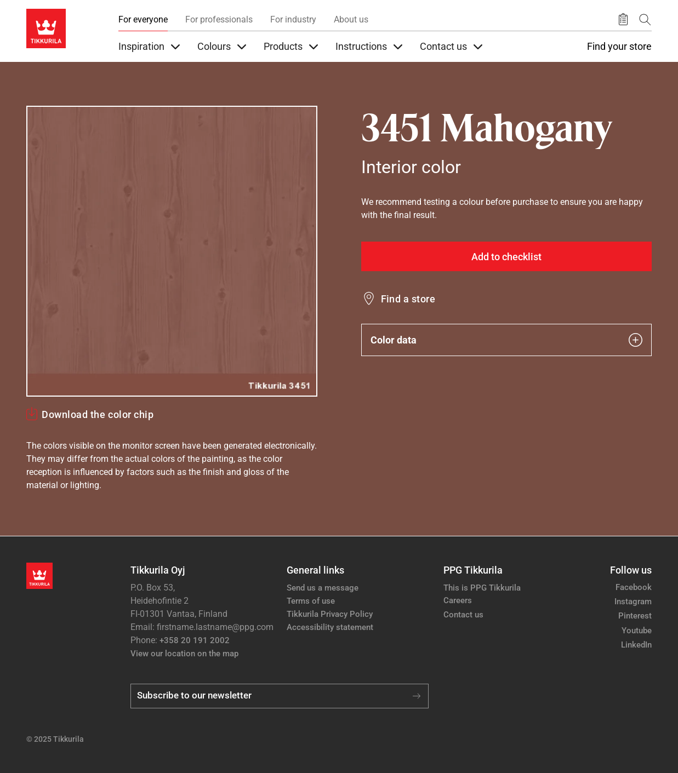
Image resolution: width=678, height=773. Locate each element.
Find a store (408, 299)
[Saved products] (623, 19)
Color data (507, 340)
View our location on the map (184, 654)
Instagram (633, 601)
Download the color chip (97, 414)
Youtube (637, 630)
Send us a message (322, 588)
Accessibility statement (330, 627)
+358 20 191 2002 (194, 640)
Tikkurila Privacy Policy (330, 614)
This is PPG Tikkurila (482, 588)
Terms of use (311, 601)
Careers (457, 600)
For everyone (143, 19)
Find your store (619, 46)
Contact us (463, 615)
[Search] (645, 19)
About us (351, 19)
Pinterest (635, 616)
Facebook (634, 587)
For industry (293, 19)
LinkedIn (636, 645)
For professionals (219, 19)
